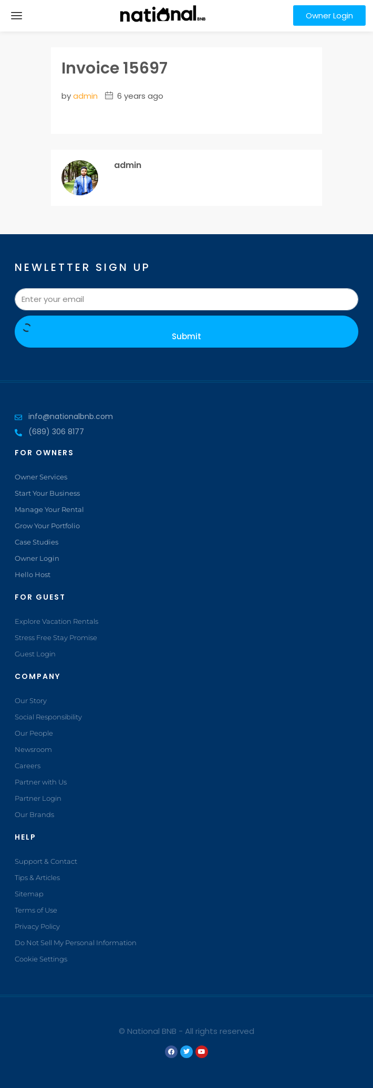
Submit (186, 332)
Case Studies (36, 542)
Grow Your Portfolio (47, 525)
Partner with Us (41, 782)
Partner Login (38, 798)
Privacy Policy (37, 926)
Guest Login (35, 654)
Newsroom (33, 749)
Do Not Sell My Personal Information (76, 942)
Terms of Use (36, 910)
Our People (34, 733)
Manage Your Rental (49, 509)
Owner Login (37, 558)
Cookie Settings (41, 959)
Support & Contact (46, 861)
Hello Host (32, 574)
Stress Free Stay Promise (56, 637)
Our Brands (34, 814)
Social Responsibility (48, 717)
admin (85, 95)
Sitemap (29, 894)
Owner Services (41, 477)
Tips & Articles (37, 877)
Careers (27, 765)
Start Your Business (47, 493)
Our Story (31, 700)
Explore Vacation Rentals (56, 621)
